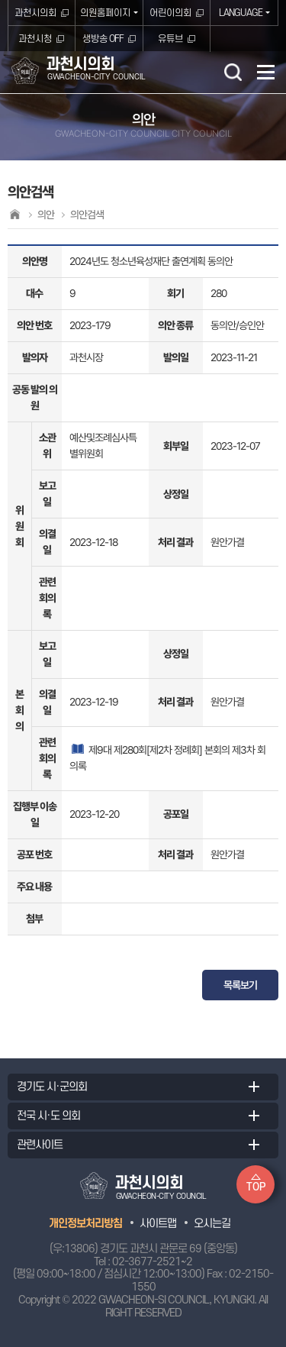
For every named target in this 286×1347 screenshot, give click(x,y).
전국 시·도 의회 (48, 1116)
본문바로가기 (0, 0)
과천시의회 (35, 13)
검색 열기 (232, 72)
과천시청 (35, 39)
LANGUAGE (240, 13)
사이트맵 (158, 1223)
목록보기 (240, 985)
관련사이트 (40, 1145)
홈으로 (14, 214)
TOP (255, 1187)
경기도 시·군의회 (52, 1087)
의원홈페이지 (105, 13)
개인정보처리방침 (85, 1223)
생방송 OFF (103, 39)
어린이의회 (170, 13)
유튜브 (170, 39)
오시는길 (212, 1223)
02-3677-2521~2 (152, 1261)
